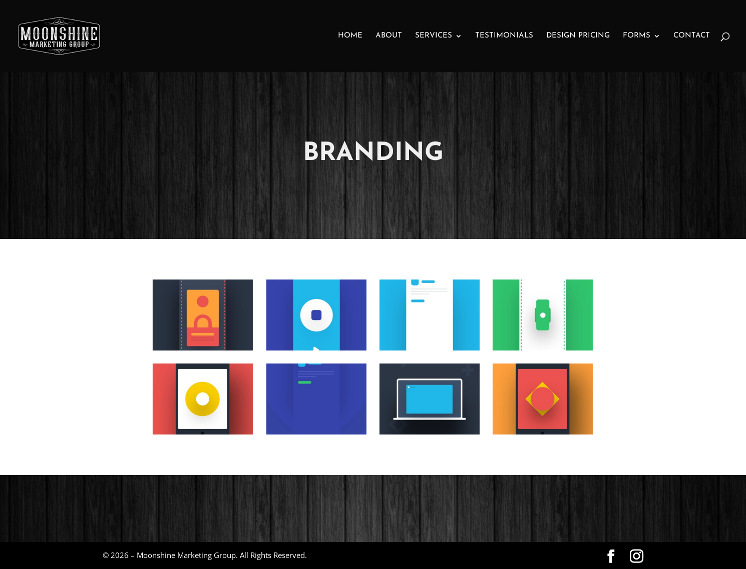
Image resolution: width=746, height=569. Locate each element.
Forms (636, 36)
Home (350, 36)
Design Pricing (578, 36)
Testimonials (504, 36)
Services (433, 36)
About (389, 36)
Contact (691, 36)
